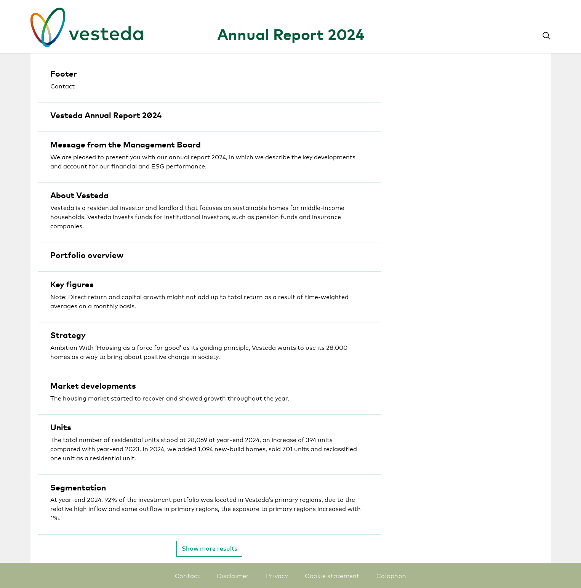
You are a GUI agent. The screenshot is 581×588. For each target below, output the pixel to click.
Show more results (209, 548)
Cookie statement (332, 575)
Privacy (277, 575)
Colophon (391, 575)
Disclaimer (233, 575)
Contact (187, 575)
